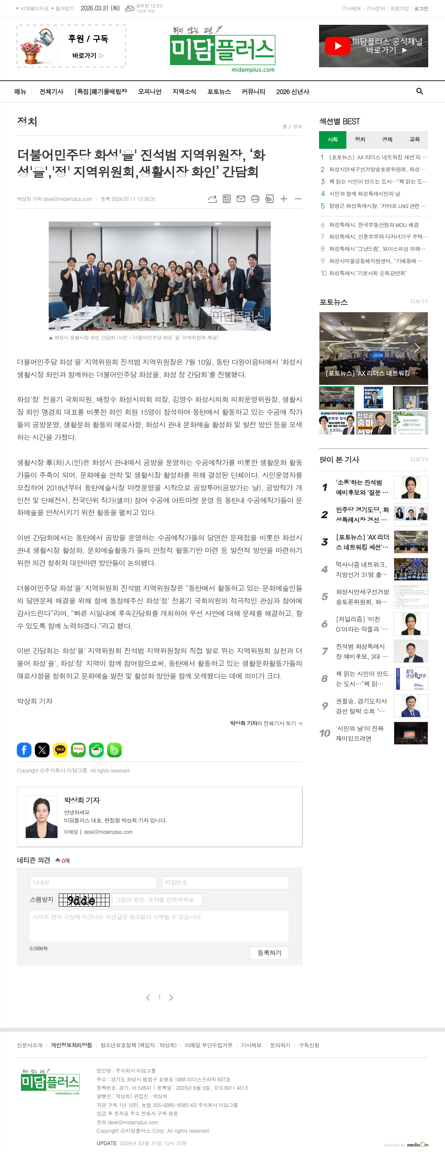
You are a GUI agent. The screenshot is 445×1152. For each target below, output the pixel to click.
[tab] (332, 140)
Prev (329, 348)
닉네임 (41, 882)
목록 (226, 199)
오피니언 (149, 91)
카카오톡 (60, 750)
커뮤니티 (253, 91)
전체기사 (51, 91)
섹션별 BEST (339, 121)
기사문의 (375, 8)
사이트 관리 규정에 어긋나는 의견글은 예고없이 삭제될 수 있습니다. (117, 917)
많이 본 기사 (339, 459)
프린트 (255, 199)
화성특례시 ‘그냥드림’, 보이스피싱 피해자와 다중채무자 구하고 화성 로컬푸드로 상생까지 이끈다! (378, 249)
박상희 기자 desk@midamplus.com (54, 198)
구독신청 (309, 1045)
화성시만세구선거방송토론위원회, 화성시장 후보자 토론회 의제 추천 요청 (378, 169)
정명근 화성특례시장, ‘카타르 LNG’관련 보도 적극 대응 (378, 206)
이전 (148, 997)
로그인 (421, 8)
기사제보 (351, 8)
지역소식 (184, 91)
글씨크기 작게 (298, 199)
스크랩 (269, 199)
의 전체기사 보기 (263, 723)
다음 (171, 997)
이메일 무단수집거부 (209, 1045)
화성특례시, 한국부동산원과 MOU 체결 (374, 225)
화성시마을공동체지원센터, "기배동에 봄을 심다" (378, 261)
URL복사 (212, 199)
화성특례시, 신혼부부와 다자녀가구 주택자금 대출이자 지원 (378, 236)
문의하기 (280, 1045)
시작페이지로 (34, 8)
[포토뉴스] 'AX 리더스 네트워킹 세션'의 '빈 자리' (378, 157)
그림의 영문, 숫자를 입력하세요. (155, 899)
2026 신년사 (292, 91)
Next (417, 348)
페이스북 (24, 750)
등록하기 (269, 952)
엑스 (42, 750)
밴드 (114, 750)
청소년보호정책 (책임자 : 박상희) (138, 1045)
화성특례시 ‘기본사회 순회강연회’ (367, 273)
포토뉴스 (218, 91)
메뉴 (20, 91)
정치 (297, 126)
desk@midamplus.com (98, 831)
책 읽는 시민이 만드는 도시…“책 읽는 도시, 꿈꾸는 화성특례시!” (378, 181)
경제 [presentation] (387, 139)
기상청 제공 (145, 11)
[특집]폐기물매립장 (100, 91)
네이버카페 (96, 750)
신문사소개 (29, 1045)
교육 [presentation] (414, 139)
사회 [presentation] (332, 139)
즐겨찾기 (64, 8)
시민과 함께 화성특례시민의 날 (364, 194)
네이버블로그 (78, 750)
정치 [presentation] (360, 139)
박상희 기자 (81, 800)
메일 (241, 199)
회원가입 (399, 8)
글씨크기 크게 (284, 199)
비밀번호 (176, 882)
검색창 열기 (419, 91)
